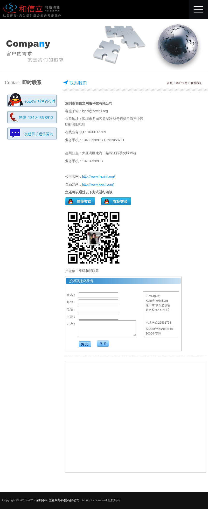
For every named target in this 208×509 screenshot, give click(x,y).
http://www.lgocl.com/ (98, 184)
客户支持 (181, 83)
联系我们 (196, 83)
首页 (170, 83)
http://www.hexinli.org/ (98, 176)
